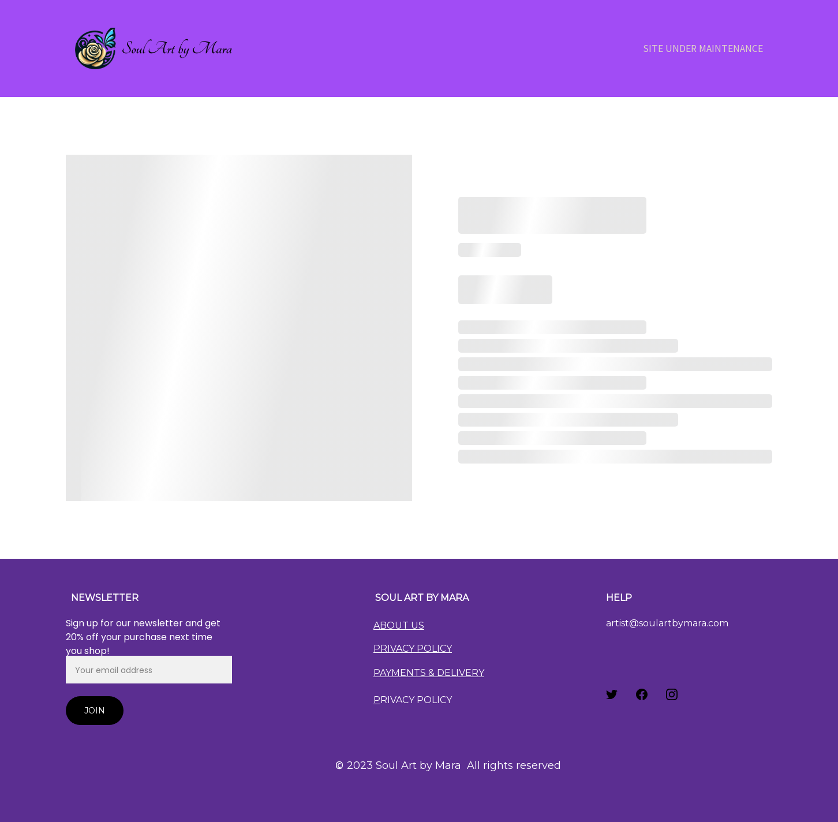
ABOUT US (398, 625)
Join (94, 710)
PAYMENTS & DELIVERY (428, 672)
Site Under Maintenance (703, 48)
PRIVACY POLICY (412, 648)
